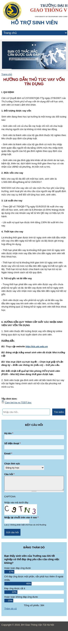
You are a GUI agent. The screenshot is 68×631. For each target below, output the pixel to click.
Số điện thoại (12, 443)
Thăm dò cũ (10, 608)
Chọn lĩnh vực (12, 463)
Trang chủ (6, 74)
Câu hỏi (9, 474)
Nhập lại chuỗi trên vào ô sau (21, 517)
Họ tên (8, 433)
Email (8, 453)
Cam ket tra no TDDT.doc (18, 402)
